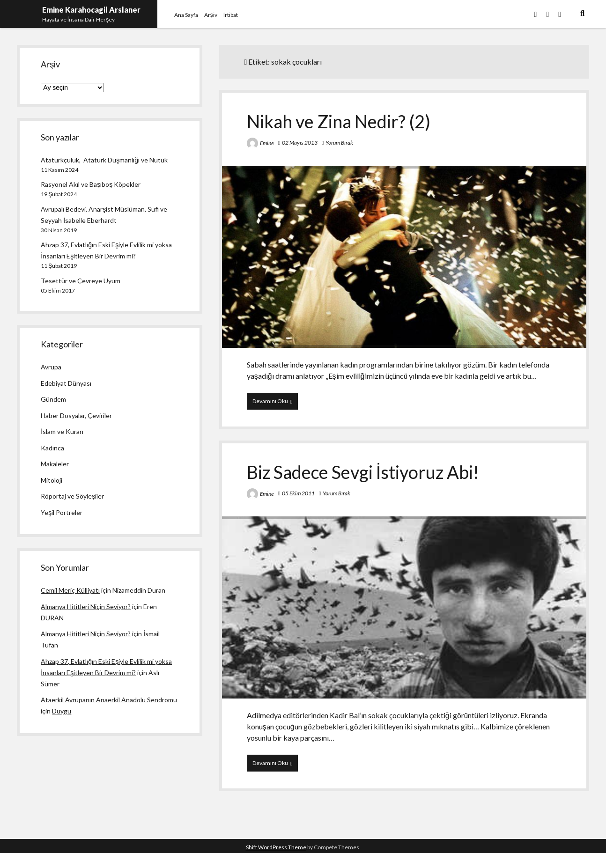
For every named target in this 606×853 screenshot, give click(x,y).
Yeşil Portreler (61, 512)
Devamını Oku (275, 403)
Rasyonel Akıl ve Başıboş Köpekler (90, 184)
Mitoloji (51, 480)
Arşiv (210, 14)
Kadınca (52, 448)
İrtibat (230, 14)
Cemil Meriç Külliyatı (70, 590)
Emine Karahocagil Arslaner (91, 9)
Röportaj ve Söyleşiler (72, 496)
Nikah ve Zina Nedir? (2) (338, 121)
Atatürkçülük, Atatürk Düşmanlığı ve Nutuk (104, 160)
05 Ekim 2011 (298, 493)
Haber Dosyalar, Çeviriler (76, 415)
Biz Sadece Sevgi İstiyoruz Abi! (363, 472)
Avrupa (51, 367)
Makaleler (55, 464)
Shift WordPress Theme (276, 847)
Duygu (61, 711)
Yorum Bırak (339, 142)
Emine (267, 143)
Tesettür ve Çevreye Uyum (80, 281)
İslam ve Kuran (62, 431)
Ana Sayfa (186, 14)
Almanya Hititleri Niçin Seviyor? (86, 606)
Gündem (53, 399)
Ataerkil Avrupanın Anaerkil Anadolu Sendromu (109, 700)
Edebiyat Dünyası (66, 383)
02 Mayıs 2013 (300, 142)
